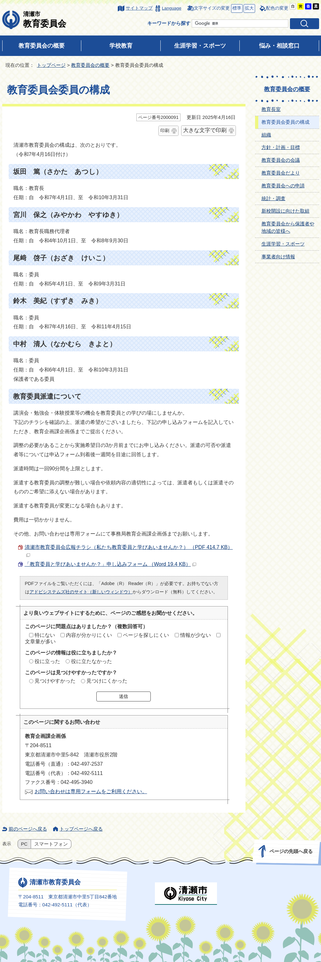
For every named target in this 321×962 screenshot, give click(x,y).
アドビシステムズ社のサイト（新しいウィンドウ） (80, 591)
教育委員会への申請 (283, 185)
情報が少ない (195, 635)
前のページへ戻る (28, 829)
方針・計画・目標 (280, 147)
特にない (45, 635)
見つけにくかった (106, 681)
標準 (236, 8)
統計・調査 (273, 198)
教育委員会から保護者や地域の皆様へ (287, 227)
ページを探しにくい (146, 635)
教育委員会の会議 (280, 160)
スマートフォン (51, 844)
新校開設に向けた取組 (285, 211)
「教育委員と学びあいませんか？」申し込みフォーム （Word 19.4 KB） (111, 564)
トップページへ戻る (81, 829)
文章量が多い (40, 641)
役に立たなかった (91, 661)
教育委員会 (44, 19)
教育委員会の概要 (42, 46)
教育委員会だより (280, 173)
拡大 (249, 8)
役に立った (47, 661)
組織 (266, 134)
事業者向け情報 (278, 256)
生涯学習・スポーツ (200, 46)
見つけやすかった (55, 681)
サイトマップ (139, 8)
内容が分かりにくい (89, 635)
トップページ (51, 65)
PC (24, 844)
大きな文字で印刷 (205, 130)
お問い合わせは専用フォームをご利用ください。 (91, 791)
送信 (123, 696)
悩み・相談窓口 (279, 46)
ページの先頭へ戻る (290, 851)
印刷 (164, 130)
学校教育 (120, 46)
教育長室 (271, 109)
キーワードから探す (168, 23)
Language (171, 8)
